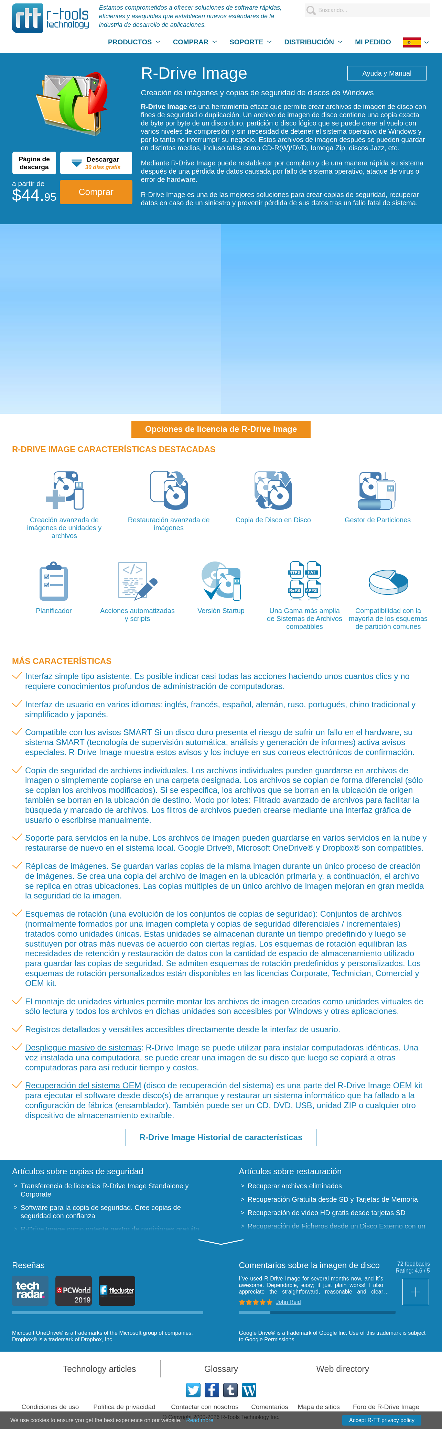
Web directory (342, 1369)
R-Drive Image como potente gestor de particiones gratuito (110, 1229)
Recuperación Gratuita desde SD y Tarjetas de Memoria (333, 1199)
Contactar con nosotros (204, 1406)
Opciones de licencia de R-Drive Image (221, 429)
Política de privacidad (124, 1406)
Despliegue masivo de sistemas (83, 1047)
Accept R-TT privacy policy (381, 1420)
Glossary (221, 1369)
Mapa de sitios (319, 1406)
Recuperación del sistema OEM (83, 1085)
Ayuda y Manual (386, 73)
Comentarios (269, 1406)
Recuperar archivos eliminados (295, 1186)
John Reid (288, 1302)
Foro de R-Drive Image (386, 1406)
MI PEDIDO (373, 42)
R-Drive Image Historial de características (221, 1137)
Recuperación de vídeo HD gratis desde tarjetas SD (327, 1213)
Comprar (96, 192)
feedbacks (417, 1264)
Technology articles (99, 1369)
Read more (199, 1420)
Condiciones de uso (50, 1406)
